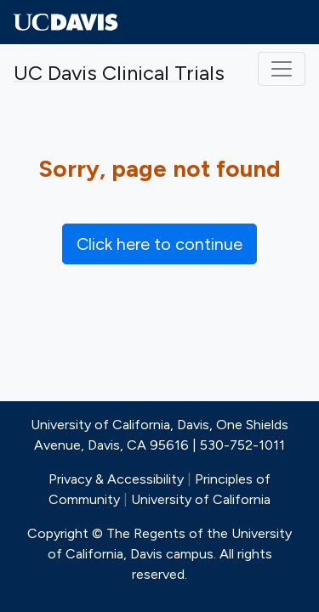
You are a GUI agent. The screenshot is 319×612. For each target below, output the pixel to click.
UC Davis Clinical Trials (119, 72)
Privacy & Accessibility (116, 479)
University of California (201, 499)
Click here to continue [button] (159, 244)
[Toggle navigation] (281, 69)
